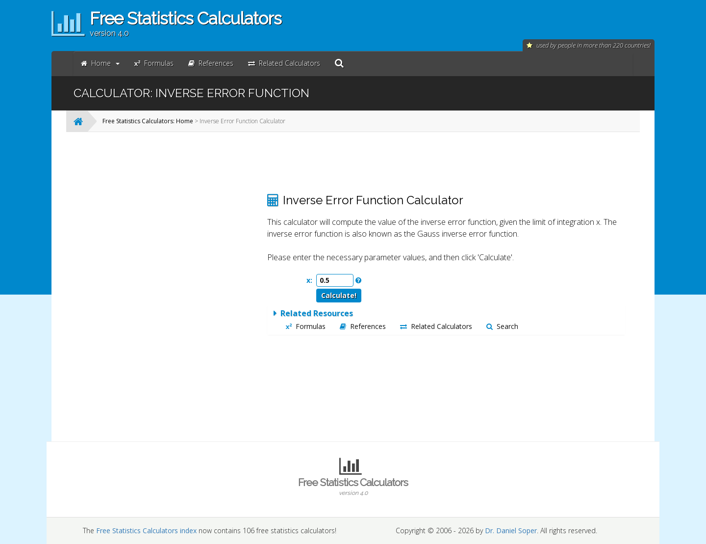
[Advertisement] (178, 286)
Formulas (306, 326)
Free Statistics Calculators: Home (147, 121)
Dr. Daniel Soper (511, 530)
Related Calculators (436, 326)
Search (502, 326)
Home (100, 63)
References (363, 326)
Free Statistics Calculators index (146, 530)
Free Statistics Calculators (353, 486)
